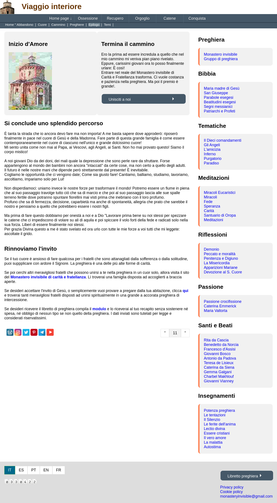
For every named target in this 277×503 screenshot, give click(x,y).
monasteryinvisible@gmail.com (246, 496)
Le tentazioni (214, 415)
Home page (60, 18)
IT (9, 470)
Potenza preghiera (219, 410)
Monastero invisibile (220, 54)
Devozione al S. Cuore (223, 272)
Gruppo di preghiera (221, 59)
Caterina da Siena (219, 367)
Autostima (212, 447)
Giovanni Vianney (219, 381)
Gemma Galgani (218, 372)
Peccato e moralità (219, 254)
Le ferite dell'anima (220, 424)
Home (10, 24)
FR (58, 470)
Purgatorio (212, 158)
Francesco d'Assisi (219, 349)
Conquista (197, 18)
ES (21, 470)
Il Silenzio (212, 419)
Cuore (43, 24)
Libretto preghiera (242, 476)
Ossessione (88, 18)
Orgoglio (142, 18)
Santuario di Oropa (220, 215)
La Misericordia (217, 263)
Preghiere (77, 24)
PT (33, 470)
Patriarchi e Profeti (219, 111)
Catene (170, 18)
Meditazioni (213, 220)
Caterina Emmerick (220, 306)
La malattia (213, 442)
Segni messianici (218, 106)
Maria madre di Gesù (221, 88)
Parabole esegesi (218, 97)
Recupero (115, 18)
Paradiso (211, 163)
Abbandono (25, 24)
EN (46, 470)
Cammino (58, 24)
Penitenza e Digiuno (221, 258)
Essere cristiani (217, 433)
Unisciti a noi (120, 99)
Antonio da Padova (220, 358)
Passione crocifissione (223, 301)
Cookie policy (231, 492)
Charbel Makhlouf (219, 376)
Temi (108, 24)
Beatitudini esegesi (220, 102)
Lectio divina (214, 429)
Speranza (212, 206)
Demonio (211, 249)
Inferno (210, 154)
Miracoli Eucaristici (219, 192)
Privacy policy (231, 487)
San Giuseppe (216, 93)
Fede (208, 202)
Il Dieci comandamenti (222, 140)
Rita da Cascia (216, 340)
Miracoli (210, 197)
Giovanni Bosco (217, 354)
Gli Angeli (212, 145)
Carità (209, 211)
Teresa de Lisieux (219, 363)
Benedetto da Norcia (221, 344)
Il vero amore (215, 438)
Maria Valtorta (215, 310)
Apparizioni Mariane (221, 267)
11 (175, 333)
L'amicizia (212, 149)
